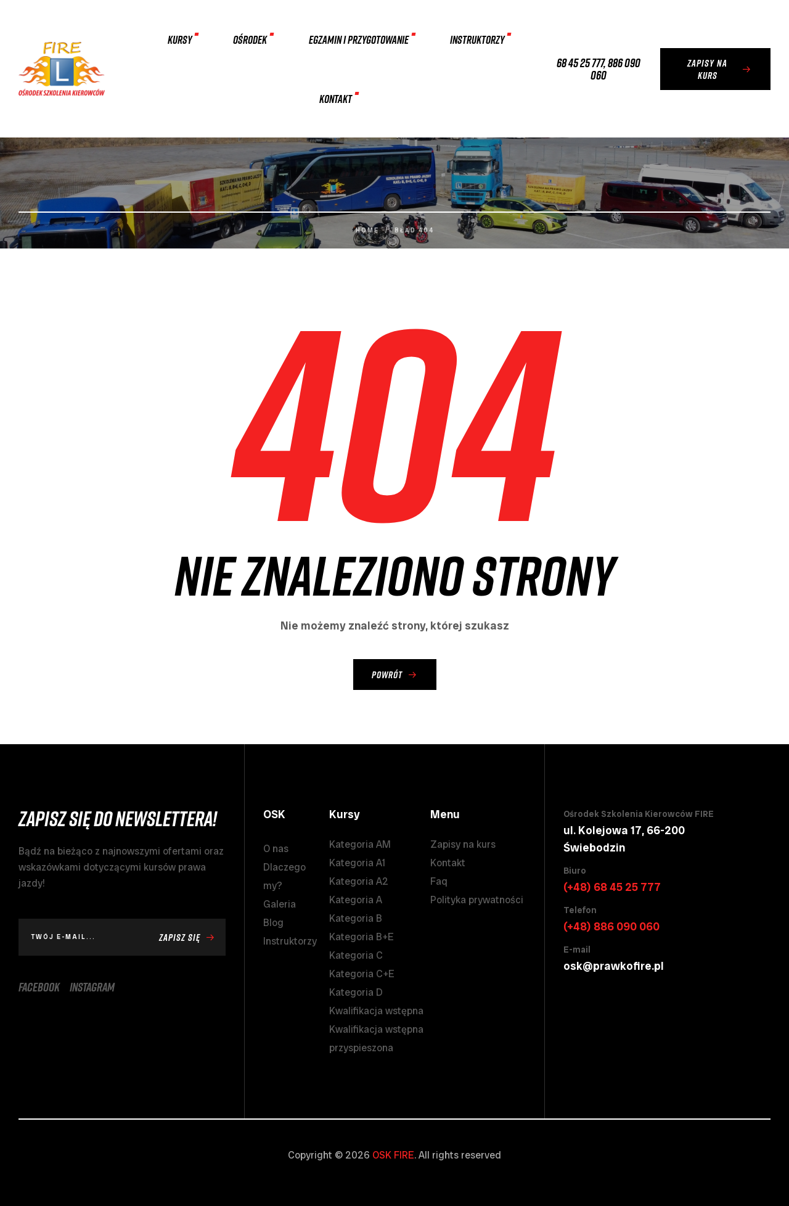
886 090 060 (615, 68)
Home (367, 230)
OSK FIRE (393, 1155)
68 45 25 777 (580, 62)
